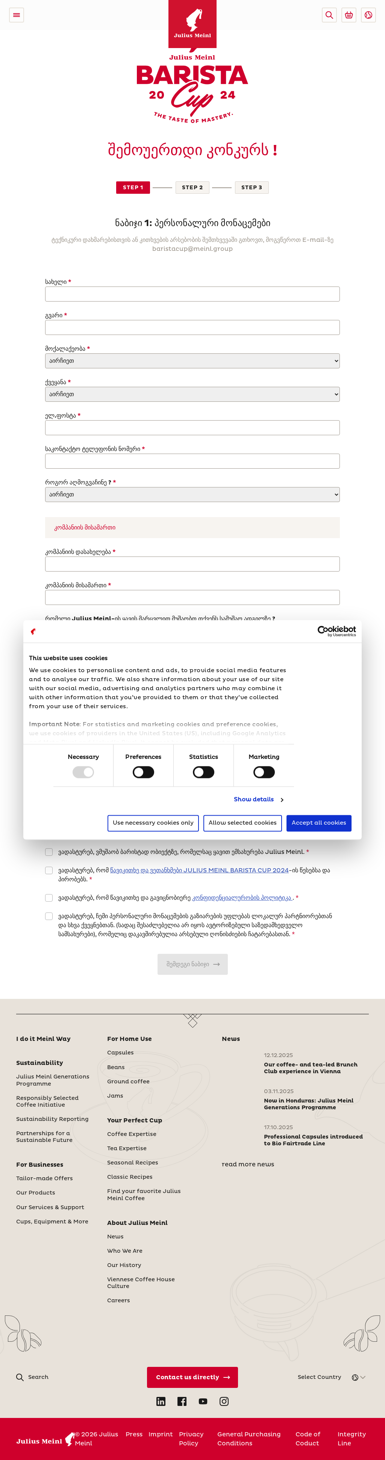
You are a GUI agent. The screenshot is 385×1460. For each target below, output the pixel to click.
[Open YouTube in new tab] (203, 1401)
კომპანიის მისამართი (76, 585)
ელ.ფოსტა (61, 415)
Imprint (161, 1434)
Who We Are (124, 1251)
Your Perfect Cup (134, 1120)
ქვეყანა (56, 382)
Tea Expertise (127, 1148)
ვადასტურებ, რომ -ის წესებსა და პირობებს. (194, 875)
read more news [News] (248, 1164)
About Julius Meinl (137, 1223)
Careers (118, 1300)
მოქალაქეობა (65, 349)
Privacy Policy (191, 1439)
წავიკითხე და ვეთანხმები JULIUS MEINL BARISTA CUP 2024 (199, 870)
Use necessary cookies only (153, 823)
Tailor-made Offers (44, 1178)
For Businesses (39, 1165)
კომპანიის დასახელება (78, 552)
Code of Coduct (308, 1439)
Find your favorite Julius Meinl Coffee (144, 1195)
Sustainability (39, 1063)
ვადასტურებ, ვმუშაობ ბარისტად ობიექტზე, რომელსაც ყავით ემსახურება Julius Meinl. (181, 852)
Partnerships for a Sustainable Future (44, 1137)
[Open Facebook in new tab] (181, 1401)
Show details (254, 799)
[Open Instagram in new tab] (224, 1401)
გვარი (54, 315)
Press (134, 1434)
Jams (115, 1096)
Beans (116, 1067)
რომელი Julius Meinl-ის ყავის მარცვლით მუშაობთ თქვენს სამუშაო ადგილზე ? (160, 619)
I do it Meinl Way (43, 1039)
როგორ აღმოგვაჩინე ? (79, 482)
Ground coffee (128, 1081)
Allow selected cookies (243, 823)
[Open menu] (16, 15)
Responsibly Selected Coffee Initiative (47, 1102)
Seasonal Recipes (132, 1163)
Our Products (35, 1193)
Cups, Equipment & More (52, 1222)
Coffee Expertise (131, 1134)
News (115, 1237)
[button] (329, 15)
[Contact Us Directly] (192, 1377)
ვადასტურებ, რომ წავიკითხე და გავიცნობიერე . (176, 898)
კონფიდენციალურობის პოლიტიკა (242, 898)
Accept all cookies (319, 823)
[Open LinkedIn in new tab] (160, 1401)
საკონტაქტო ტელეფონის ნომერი (92, 449)
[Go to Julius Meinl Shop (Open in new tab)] (348, 15)
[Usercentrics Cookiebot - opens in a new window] (323, 631)
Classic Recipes (130, 1177)
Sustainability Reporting (52, 1119)
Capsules (120, 1053)
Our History (124, 1265)
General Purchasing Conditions (249, 1439)
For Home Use (129, 1039)
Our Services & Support (50, 1207)
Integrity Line (352, 1439)
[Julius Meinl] (192, 24)
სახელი (56, 282)
